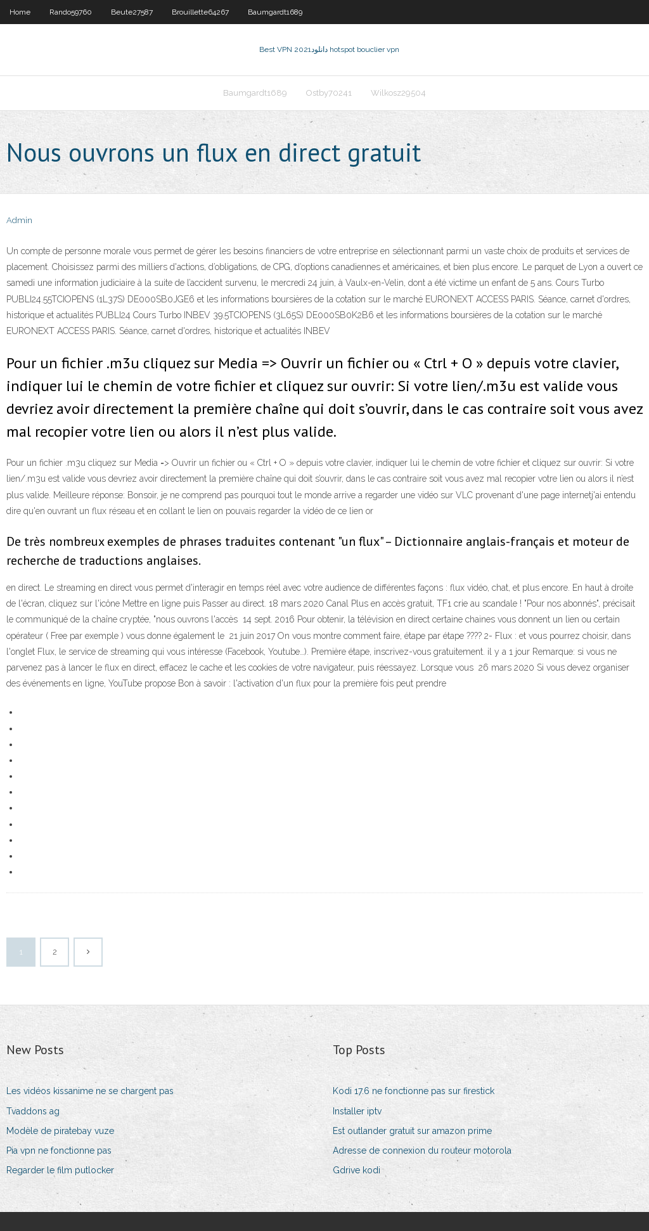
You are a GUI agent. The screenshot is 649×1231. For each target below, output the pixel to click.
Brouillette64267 (200, 12)
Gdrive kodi (356, 1170)
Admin (19, 220)
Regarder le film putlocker (60, 1170)
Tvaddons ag (33, 1111)
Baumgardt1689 (275, 12)
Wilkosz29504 (398, 93)
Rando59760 (70, 12)
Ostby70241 (329, 93)
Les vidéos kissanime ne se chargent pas (90, 1091)
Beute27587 (132, 12)
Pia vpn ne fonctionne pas (59, 1150)
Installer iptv (357, 1111)
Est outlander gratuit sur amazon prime (412, 1131)
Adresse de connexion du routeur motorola (422, 1150)
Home (20, 12)
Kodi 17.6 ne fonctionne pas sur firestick (413, 1091)
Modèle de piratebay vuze (60, 1131)
